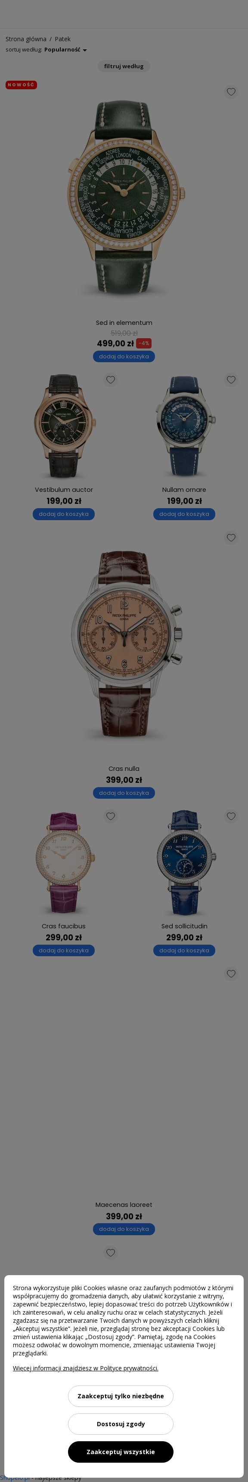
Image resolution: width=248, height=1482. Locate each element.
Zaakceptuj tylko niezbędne (121, 1396)
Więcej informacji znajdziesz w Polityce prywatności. (85, 1368)
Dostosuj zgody (121, 1424)
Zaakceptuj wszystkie (121, 1452)
